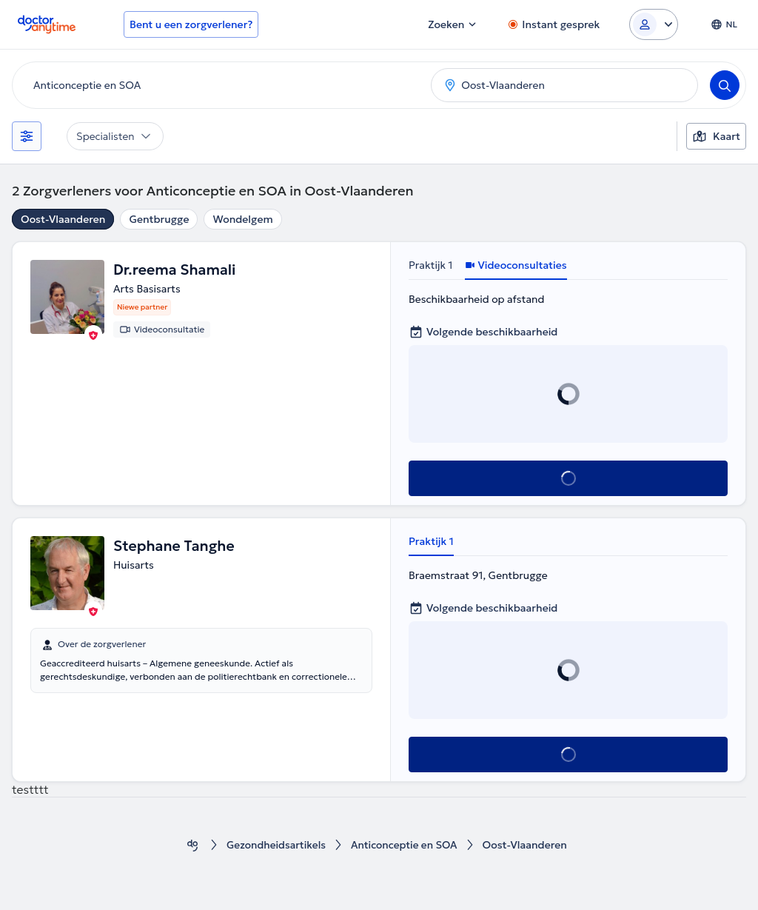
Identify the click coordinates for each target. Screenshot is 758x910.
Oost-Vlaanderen (63, 219)
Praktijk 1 (431, 265)
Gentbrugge (159, 219)
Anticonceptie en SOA (405, 845)
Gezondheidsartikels (275, 845)
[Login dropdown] (653, 24)
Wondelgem (242, 219)
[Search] (724, 85)
